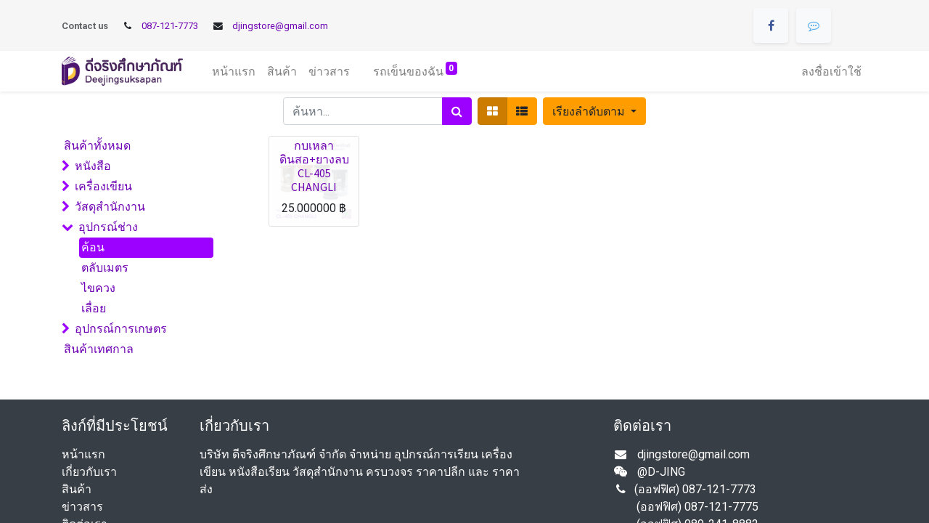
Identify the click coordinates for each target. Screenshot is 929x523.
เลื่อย (93, 308)
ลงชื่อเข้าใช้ (831, 71)
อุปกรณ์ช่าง (108, 227)
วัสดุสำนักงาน (110, 207)
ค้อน (93, 247)
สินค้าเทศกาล (99, 349)
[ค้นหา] (457, 111)
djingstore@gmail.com (280, 25)
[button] (594, 111)
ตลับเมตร (104, 268)
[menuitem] (233, 71)
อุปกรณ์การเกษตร (121, 329)
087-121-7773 (170, 25)
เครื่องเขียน (103, 186)
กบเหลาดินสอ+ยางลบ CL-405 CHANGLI (314, 166)
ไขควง (98, 288)
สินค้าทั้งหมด (97, 146)
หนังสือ (93, 166)
